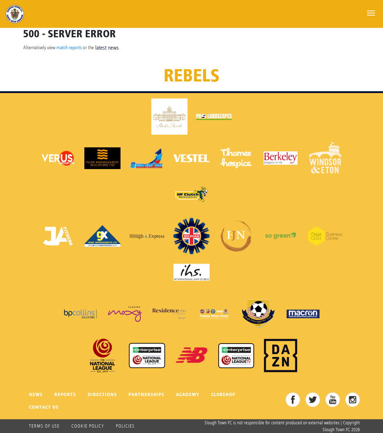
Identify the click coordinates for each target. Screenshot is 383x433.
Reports (65, 394)
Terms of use (44, 426)
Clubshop (223, 394)
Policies (125, 426)
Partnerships (146, 394)
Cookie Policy (87, 426)
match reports (69, 47)
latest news (107, 47)
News (36, 394)
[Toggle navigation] (371, 12)
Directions (102, 394)
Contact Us (44, 407)
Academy (187, 394)
